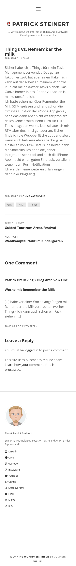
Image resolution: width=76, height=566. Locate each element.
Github (10, 482)
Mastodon (12, 463)
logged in (31, 350)
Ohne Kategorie (33, 196)
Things (33, 204)
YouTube (11, 475)
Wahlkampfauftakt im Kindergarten (34, 241)
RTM (21, 204)
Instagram (12, 469)
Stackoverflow (14, 488)
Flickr (9, 494)
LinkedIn (11, 451)
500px (10, 500)
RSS (9, 506)
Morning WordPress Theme (29, 556)
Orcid (9, 457)
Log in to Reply (26, 326)
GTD (9, 204)
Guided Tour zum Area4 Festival (30, 228)
